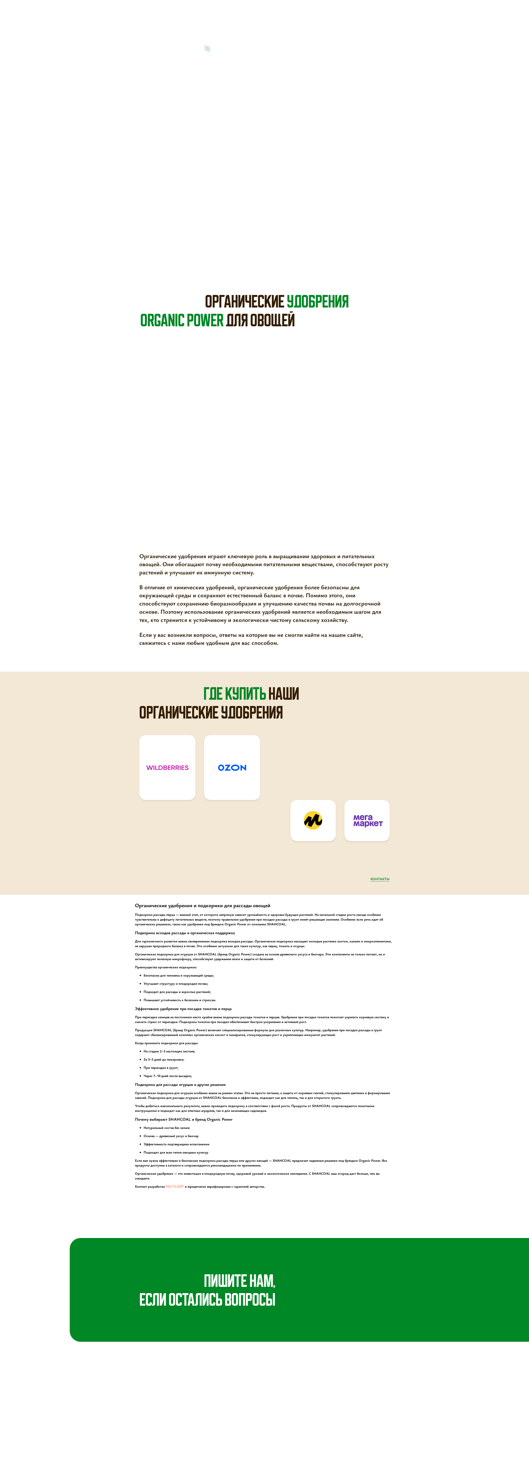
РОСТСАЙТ (175, 1186)
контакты (380, 878)
